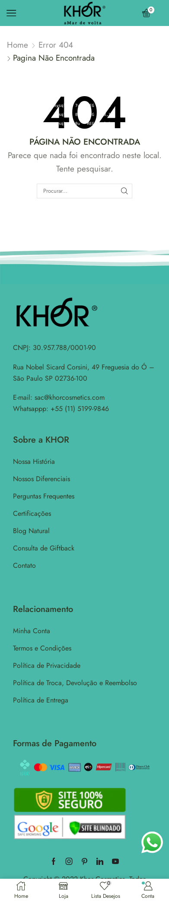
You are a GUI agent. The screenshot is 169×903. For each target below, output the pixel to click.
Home (17, 45)
